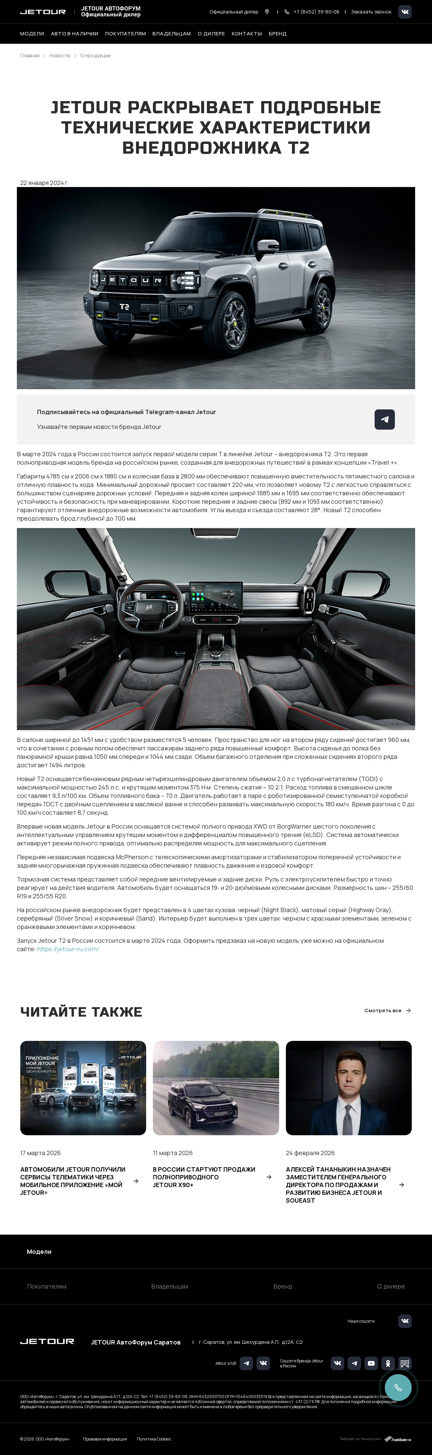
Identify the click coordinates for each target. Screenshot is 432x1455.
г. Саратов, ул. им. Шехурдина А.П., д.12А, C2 (251, 1342)
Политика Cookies (154, 1439)
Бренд (282, 1286)
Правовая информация (105, 1439)
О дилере (211, 33)
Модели (39, 1251)
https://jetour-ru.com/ (68, 949)
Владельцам (169, 1286)
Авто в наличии (75, 33)
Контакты (247, 33)
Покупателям (46, 1286)
